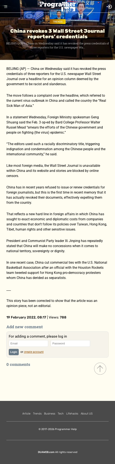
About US (87, 413)
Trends (57, 21)
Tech (61, 413)
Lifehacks (72, 413)
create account (34, 352)
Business (49, 413)
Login (13, 352)
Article (26, 413)
